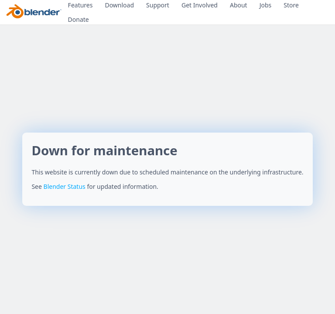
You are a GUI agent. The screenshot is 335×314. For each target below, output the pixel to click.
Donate (78, 19)
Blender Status (64, 186)
